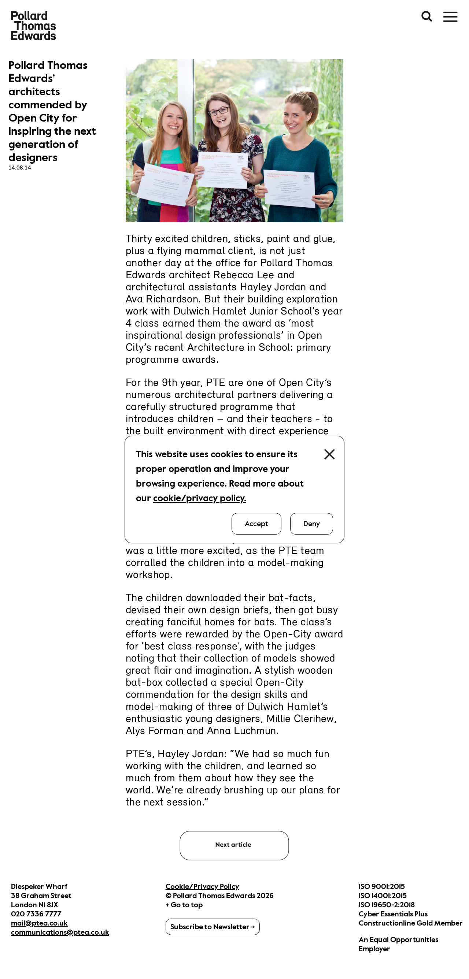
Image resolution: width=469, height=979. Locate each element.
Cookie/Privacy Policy (202, 886)
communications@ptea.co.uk (60, 932)
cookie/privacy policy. (199, 498)
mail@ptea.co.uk (39, 923)
